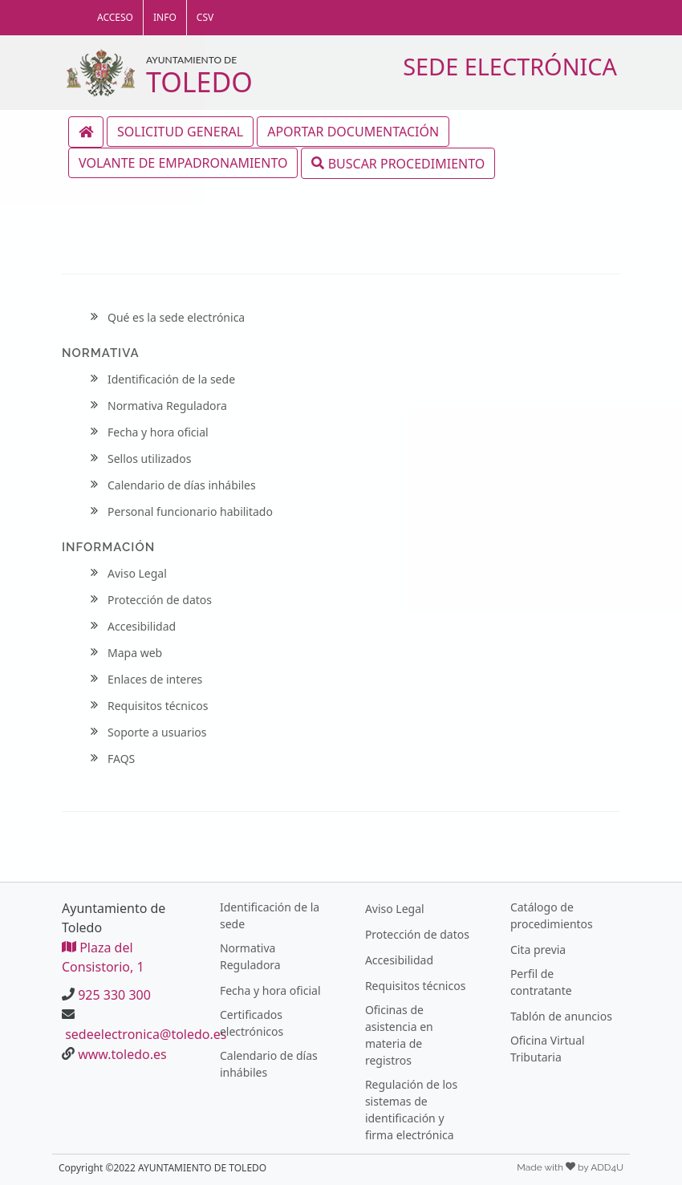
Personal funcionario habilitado (190, 511)
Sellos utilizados (149, 458)
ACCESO (115, 17)
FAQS (121, 758)
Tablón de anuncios (561, 1016)
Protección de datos (160, 599)
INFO (165, 17)
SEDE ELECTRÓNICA (510, 66)
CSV (205, 17)
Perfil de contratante (541, 982)
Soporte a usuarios (157, 732)
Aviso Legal (137, 573)
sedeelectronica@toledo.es (145, 1034)
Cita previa (538, 949)
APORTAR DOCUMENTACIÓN (353, 131)
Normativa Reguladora (167, 405)
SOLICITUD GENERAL (180, 131)
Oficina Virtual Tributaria (547, 1049)
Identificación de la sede (171, 379)
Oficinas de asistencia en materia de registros (399, 1035)
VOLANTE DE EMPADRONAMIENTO (183, 163)
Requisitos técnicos (158, 705)
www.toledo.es (122, 1054)
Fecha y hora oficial (158, 432)
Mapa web (135, 652)
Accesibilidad (142, 626)
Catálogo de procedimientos (551, 915)
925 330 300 (114, 995)
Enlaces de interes (155, 679)
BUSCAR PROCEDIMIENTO (398, 162)
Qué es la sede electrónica (176, 317)
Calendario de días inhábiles (182, 485)
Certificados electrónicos (251, 1023)
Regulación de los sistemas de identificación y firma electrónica (411, 1109)
